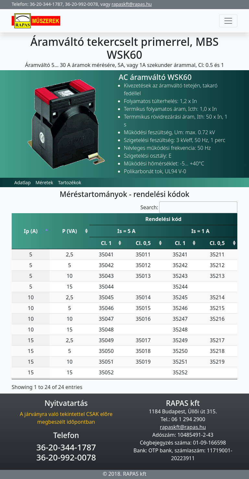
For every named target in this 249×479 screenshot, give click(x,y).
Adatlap (22, 182)
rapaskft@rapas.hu (132, 4)
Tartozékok (69, 182)
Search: (188, 207)
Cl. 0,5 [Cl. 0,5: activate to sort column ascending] (143, 243)
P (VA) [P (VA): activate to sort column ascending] (69, 231)
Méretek (44, 182)
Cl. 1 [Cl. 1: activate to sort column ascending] (106, 243)
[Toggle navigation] (228, 20)
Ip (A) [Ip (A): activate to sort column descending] (30, 231)
